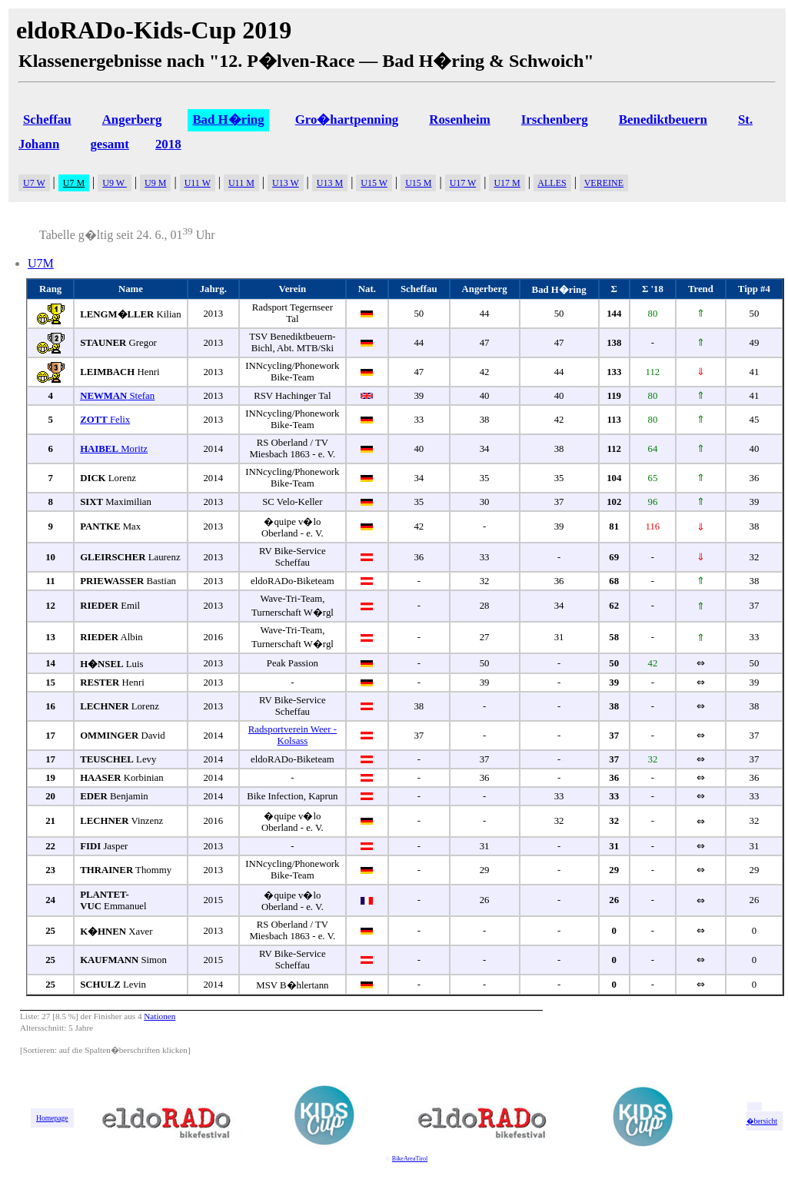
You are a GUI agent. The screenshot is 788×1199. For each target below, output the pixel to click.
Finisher (108, 1016)
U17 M (507, 183)
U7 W (34, 183)
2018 (168, 144)
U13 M (330, 183)
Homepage (52, 1118)
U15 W (374, 183)
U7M (41, 263)
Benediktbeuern (663, 119)
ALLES (551, 183)
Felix (105, 419)
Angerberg (132, 119)
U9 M (155, 183)
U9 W (114, 183)
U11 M (241, 183)
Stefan (117, 395)
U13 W (285, 183)
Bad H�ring (228, 119)
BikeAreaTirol (409, 1158)
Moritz (114, 448)
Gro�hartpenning (347, 119)
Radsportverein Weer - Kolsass (292, 735)
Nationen (159, 1016)
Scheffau (47, 119)
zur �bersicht (761, 1116)
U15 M (418, 183)
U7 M (74, 183)
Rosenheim (459, 119)
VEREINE (603, 183)
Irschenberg (554, 119)
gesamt (109, 144)
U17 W (463, 183)
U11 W (198, 183)
